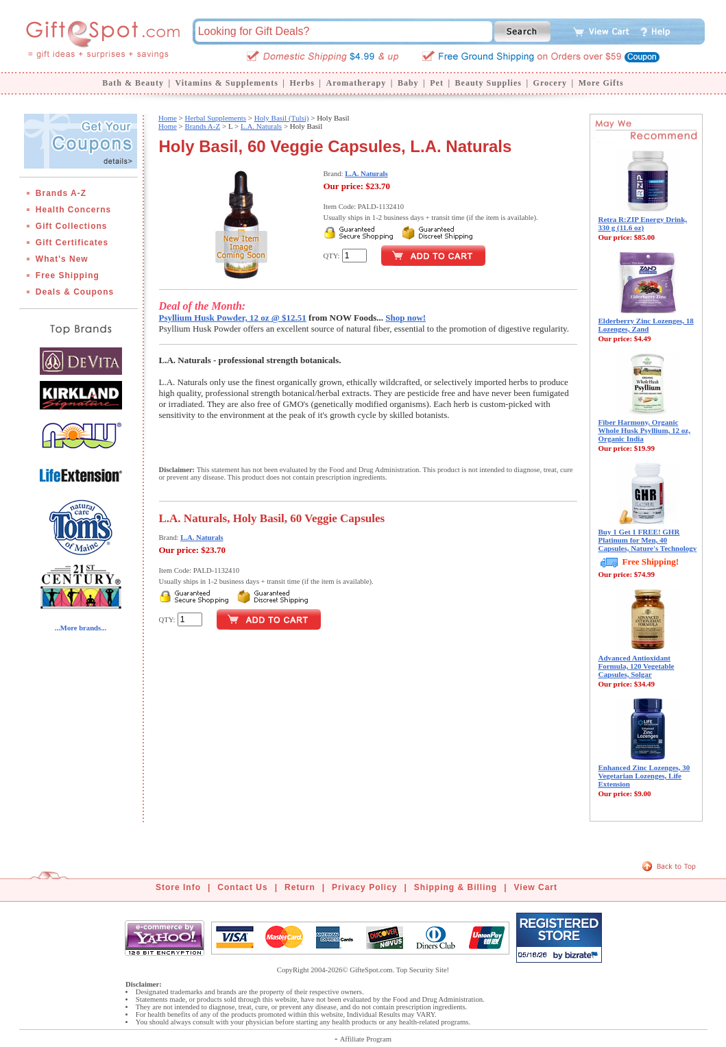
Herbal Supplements (216, 118)
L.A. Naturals (261, 126)
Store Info (178, 887)
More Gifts (601, 83)
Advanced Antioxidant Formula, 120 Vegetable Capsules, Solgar (636, 666)
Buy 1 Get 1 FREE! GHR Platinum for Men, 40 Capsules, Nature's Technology (647, 540)
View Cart (535, 887)
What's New (62, 259)
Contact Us (242, 887)
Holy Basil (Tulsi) (281, 118)
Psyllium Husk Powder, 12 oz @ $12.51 (232, 317)
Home (167, 118)
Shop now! (405, 317)
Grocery (550, 83)
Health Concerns (73, 209)
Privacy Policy (364, 887)
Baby (408, 83)
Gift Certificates (72, 242)
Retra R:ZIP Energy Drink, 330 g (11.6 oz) (643, 223)
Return (300, 887)
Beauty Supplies (488, 83)
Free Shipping (67, 275)
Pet (437, 83)
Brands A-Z (61, 193)
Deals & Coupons (75, 292)
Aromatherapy (356, 83)
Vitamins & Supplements (227, 83)
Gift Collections (72, 226)
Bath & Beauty (133, 83)
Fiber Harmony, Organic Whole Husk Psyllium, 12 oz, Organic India (644, 430)
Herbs (301, 83)
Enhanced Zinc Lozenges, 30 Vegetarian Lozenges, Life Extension (644, 775)
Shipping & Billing (455, 887)
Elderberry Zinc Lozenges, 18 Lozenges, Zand (646, 325)
